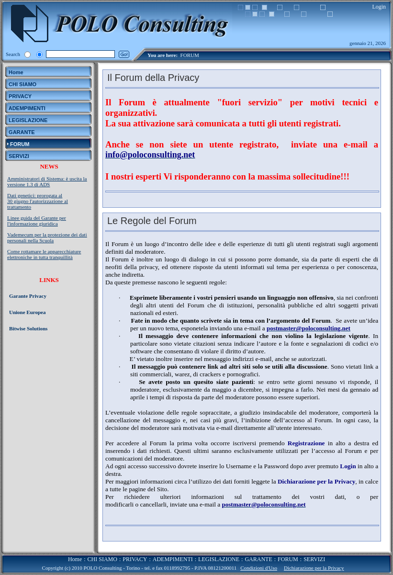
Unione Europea (27, 312)
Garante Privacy (27, 296)
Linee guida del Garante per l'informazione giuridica (36, 220)
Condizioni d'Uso (258, 568)
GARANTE (258, 559)
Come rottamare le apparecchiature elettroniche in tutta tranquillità (44, 254)
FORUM (189, 55)
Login (379, 6)
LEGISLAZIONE (218, 559)
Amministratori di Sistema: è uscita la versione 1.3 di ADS (47, 181)
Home (75, 559)
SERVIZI (314, 559)
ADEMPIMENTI (173, 559)
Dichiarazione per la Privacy (314, 568)
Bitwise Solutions (28, 328)
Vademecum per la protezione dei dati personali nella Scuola (47, 237)
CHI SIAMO (102, 559)
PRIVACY (135, 559)
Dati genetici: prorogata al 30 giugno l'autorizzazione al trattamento (37, 201)
